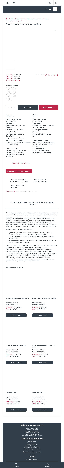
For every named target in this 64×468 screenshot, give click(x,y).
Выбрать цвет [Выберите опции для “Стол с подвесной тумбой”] (16, 362)
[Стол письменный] (45, 379)
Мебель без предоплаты (32, 446)
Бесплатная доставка (32, 444)
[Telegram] (13, 2)
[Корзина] (16, 465)
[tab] (32, 203)
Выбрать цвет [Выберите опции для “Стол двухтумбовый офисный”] (16, 315)
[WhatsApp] (8, 2)
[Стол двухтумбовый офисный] (19, 284)
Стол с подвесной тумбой (16, 345)
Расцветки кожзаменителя (32, 434)
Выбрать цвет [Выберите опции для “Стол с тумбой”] (16, 410)
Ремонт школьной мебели (32, 459)
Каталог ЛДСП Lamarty (32, 429)
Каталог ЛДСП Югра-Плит (32, 432)
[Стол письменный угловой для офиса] (45, 331)
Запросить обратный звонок (18, 171)
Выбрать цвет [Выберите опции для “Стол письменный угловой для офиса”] (43, 362)
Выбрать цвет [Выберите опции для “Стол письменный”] (43, 410)
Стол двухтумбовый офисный (17, 298)
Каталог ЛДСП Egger (32, 428)
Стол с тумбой (11, 393)
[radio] (7, 88)
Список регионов (11, 191)
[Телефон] (48, 465)
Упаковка (32, 455)
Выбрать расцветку (13, 85)
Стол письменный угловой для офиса (44, 346)
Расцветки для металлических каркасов (32, 435)
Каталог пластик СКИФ (32, 431)
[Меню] (55, 9)
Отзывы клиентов (32, 443)
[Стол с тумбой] (19, 379)
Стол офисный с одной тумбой (44, 298)
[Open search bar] (46, 9)
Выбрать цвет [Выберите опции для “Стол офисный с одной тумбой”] (43, 315)
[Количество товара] (11, 107)
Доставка (31, 456)
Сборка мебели (32, 457)
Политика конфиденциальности (32, 449)
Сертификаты (32, 441)
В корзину (28, 107)
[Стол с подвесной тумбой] (19, 331)
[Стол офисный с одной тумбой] (45, 284)
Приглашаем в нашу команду (32, 447)
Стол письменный (39, 393)
